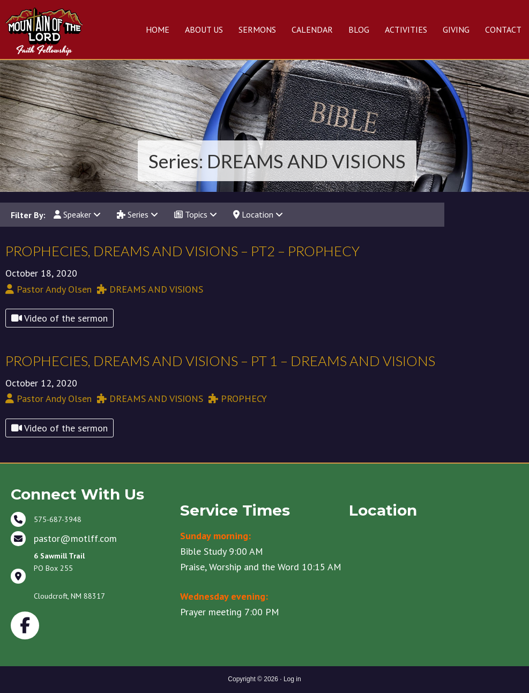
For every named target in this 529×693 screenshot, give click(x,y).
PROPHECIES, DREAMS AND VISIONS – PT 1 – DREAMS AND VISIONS (220, 361)
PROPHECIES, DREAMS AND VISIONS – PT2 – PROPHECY (182, 251)
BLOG (358, 29)
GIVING (456, 29)
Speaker (77, 214)
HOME (157, 29)
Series (137, 214)
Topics (195, 214)
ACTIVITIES (406, 29)
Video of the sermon (59, 318)
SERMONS (257, 29)
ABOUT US (204, 29)
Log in (292, 679)
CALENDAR (312, 29)
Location (258, 214)
